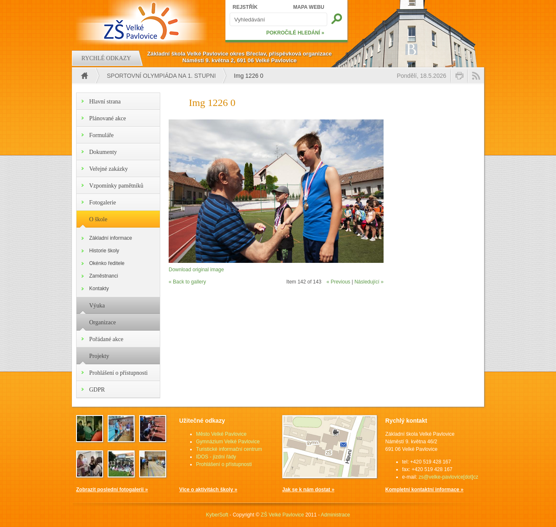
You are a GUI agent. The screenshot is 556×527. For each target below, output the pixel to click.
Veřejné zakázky (108, 169)
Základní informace (110, 238)
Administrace (335, 515)
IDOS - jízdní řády (216, 457)
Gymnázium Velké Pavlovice (227, 442)
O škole (98, 219)
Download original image (196, 270)
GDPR (97, 390)
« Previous (338, 282)
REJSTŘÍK (245, 7)
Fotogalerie (102, 202)
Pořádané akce (106, 339)
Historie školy (104, 251)
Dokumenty (103, 152)
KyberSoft (217, 515)
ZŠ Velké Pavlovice (282, 515)
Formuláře (101, 135)
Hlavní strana (105, 101)
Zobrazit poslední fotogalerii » (112, 490)
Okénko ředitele (106, 263)
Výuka (97, 305)
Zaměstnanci (103, 276)
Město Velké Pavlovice (221, 434)
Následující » (369, 282)
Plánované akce (107, 118)
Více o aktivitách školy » (208, 490)
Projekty (99, 356)
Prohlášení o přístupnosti (118, 373)
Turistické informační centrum (229, 449)
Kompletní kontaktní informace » (424, 490)
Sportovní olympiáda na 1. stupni (161, 75)
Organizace (102, 322)
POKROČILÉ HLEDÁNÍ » (295, 33)
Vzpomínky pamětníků (116, 186)
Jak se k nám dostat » (308, 490)
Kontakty (99, 288)
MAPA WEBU (308, 7)
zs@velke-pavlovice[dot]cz (448, 477)
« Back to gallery (187, 282)
